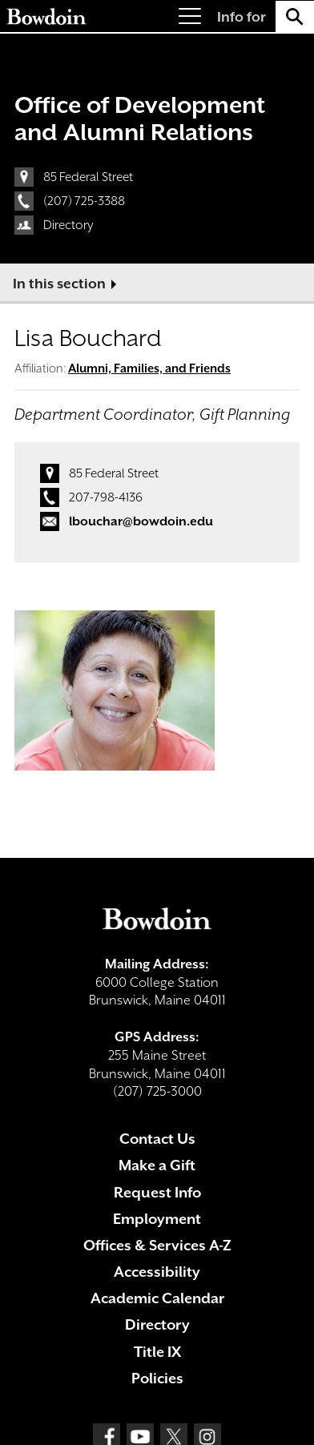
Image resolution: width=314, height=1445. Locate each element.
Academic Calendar (157, 1298)
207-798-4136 (106, 497)
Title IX (157, 1351)
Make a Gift (157, 1165)
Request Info (157, 1192)
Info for (241, 17)
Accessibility (157, 1271)
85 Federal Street (88, 177)
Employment (157, 1218)
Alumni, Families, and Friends (149, 368)
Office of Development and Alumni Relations (139, 118)
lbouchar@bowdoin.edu (141, 521)
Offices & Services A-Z (157, 1245)
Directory (68, 225)
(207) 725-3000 (157, 1091)
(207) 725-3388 (84, 201)
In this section (59, 284)
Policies (157, 1378)
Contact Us (157, 1138)
